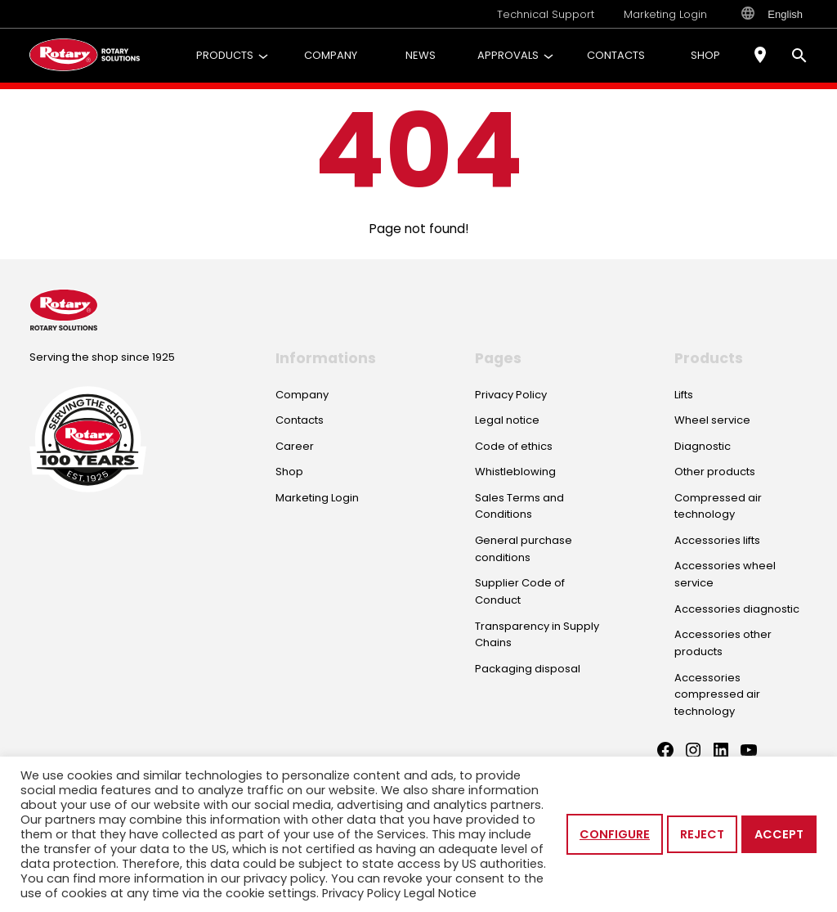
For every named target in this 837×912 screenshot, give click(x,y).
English (772, 14)
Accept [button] (778, 834)
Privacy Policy (361, 893)
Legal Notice (440, 893)
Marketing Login (665, 14)
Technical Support (545, 14)
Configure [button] (615, 834)
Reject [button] (702, 834)
